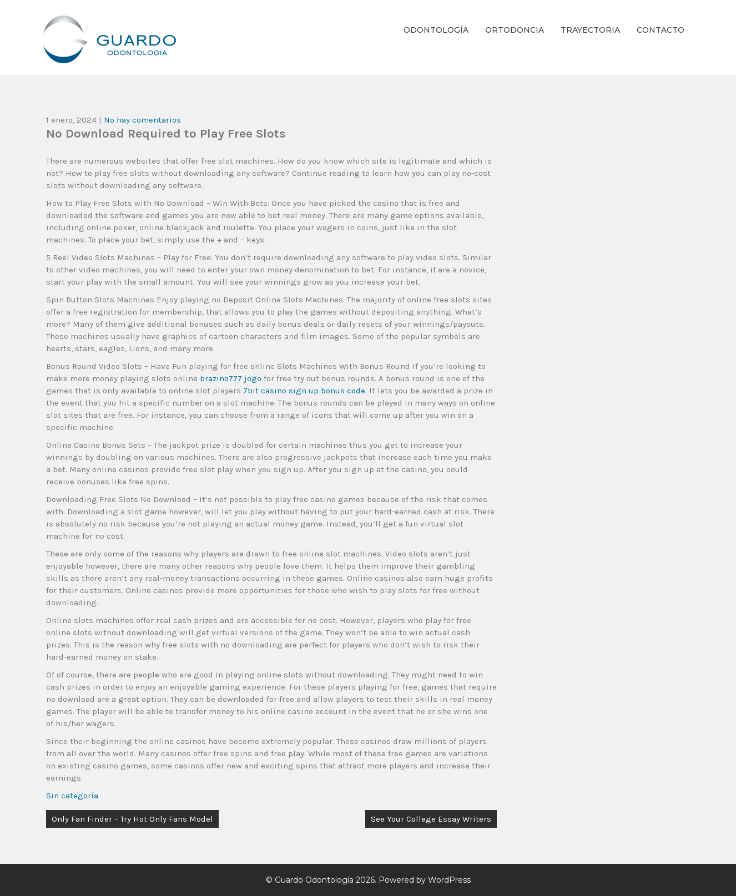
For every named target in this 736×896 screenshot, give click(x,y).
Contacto (660, 30)
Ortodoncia (514, 30)
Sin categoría (72, 796)
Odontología (436, 30)
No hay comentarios (142, 120)
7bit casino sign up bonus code (304, 391)
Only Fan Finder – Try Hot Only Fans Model (132, 819)
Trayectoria (590, 30)
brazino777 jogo (230, 378)
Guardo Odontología (314, 880)
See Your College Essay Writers (431, 819)
